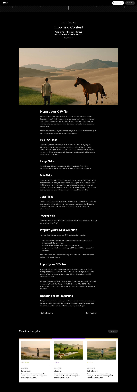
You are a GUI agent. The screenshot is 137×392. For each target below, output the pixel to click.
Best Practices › (91, 313)
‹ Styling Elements (46, 313)
